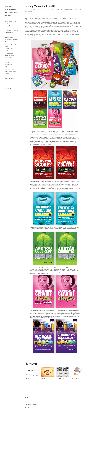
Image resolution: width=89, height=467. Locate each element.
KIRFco (6, 46)
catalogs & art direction (10, 78)
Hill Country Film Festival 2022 (11, 30)
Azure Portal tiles (9, 28)
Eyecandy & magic (9, 48)
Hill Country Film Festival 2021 (11, 39)
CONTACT (7, 85)
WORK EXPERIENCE (10, 9)
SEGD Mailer (8, 62)
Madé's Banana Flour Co (10, 21)
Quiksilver (7, 76)
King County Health (9, 69)
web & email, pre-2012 (10, 60)
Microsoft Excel (8, 25)
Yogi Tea (7, 73)
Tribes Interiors (8, 64)
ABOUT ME (8, 6)
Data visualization (9, 32)
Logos (6, 23)
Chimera (7, 66)
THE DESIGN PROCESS (11, 12)
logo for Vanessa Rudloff (10, 71)
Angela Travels (8, 50)
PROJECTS (8, 15)
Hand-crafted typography (10, 44)
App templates (8, 41)
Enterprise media (9, 37)
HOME (26, 397)
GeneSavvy (7, 18)
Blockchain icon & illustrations (11, 34)
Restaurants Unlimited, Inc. (11, 55)
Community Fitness (9, 57)
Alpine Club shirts (9, 53)
